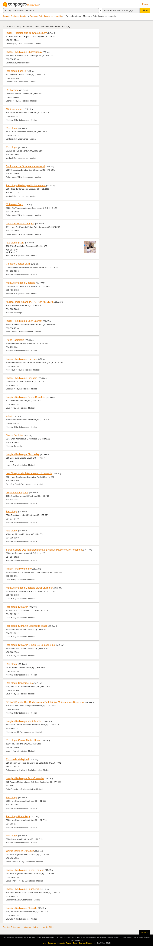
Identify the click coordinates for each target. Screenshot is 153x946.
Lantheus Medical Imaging (20, 223)
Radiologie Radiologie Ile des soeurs (26, 185)
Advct (9, 416)
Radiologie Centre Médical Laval (23, 740)
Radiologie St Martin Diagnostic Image (26, 625)
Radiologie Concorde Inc (19, 683)
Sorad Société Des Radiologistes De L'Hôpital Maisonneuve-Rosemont (44, 549)
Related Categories (11, 927)
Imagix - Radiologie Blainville (21, 908)
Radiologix (11, 128)
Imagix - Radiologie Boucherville (23, 889)
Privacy (69, 943)
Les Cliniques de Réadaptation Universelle (29, 473)
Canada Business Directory (15, 16)
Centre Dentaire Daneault (20, 851)
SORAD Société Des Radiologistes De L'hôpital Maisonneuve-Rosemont (45, 702)
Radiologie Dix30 (15, 242)
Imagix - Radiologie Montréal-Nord (24, 721)
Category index (31, 927)
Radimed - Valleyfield (17, 759)
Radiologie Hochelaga (18, 816)
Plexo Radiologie (15, 340)
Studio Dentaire (14, 435)
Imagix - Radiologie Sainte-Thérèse (25, 870)
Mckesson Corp (14, 204)
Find (145, 10)
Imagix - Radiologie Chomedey (22, 454)
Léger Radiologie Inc (17, 492)
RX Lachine (12, 90)
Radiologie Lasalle (16, 71)
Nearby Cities (48, 927)
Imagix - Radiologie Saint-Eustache (25, 778)
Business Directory (86, 943)
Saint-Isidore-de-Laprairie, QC (119, 10)
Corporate (61, 943)
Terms (75, 943)
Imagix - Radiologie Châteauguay (24, 52)
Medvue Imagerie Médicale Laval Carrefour (29, 587)
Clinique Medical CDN (18, 263)
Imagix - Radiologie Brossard (21, 378)
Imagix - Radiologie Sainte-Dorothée (25, 397)
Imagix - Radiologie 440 (19, 568)
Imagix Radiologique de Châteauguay (26, 32)
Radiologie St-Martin (17, 606)
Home (44, 943)
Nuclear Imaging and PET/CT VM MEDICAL (30, 302)
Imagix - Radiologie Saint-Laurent (24, 320)
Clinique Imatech (15, 109)
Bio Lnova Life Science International (25, 166)
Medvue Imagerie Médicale (20, 282)
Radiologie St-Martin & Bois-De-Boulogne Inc (30, 645)
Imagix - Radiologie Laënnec (21, 359)
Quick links (145, 932)
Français (146, 4)
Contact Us (52, 943)
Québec (33, 16)
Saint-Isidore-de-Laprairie (50, 16)
